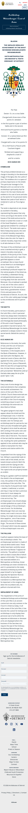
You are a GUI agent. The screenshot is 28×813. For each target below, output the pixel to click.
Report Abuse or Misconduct (14, 770)
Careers (14, 757)
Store (14, 777)
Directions (15, 793)
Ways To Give (14, 762)
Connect (14, 764)
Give (25, 5)
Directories (14, 760)
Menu (24, 7)
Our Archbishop (14, 755)
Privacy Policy (6, 793)
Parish (14, 742)
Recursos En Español (14, 775)
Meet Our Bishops (14, 26)
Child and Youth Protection (14, 772)
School (14, 747)
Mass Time (14, 744)
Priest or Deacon (14, 749)
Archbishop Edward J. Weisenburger (14, 28)
